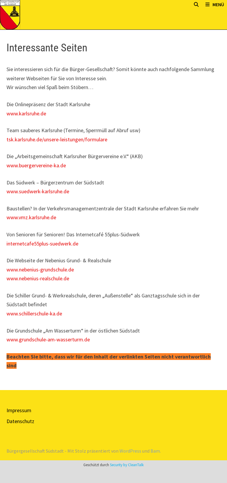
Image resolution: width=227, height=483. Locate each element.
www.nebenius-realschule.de (38, 278)
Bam (155, 451)
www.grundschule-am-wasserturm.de (48, 339)
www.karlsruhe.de (26, 113)
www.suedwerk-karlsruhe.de (38, 191)
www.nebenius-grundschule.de (40, 269)
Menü (214, 4)
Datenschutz (20, 421)
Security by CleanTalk (127, 464)
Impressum (19, 410)
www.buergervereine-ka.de (36, 165)
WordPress (130, 451)
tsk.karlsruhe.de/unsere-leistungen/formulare (57, 139)
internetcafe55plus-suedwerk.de (42, 243)
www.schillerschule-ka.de (34, 313)
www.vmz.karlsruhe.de (31, 217)
